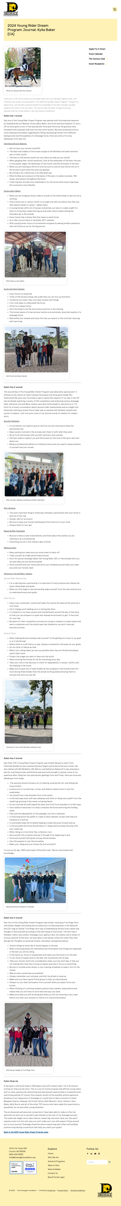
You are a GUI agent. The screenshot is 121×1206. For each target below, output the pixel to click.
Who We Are (53, 1157)
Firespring (51, 1190)
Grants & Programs (56, 1161)
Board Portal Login (56, 1177)
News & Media (54, 1169)
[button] (114, 9)
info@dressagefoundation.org (22, 1157)
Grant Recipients (99, 64)
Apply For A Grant (97, 49)
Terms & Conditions (77, 1190)
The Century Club (99, 59)
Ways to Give (53, 1165)
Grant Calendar (96, 54)
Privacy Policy (62, 1190)
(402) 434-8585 (16, 1154)
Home (50, 1153)
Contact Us (53, 1173)
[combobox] (97, 1162)
